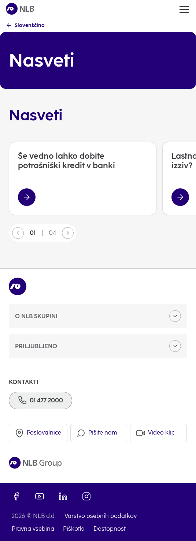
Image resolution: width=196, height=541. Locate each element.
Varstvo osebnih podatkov (100, 515)
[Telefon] (40, 400)
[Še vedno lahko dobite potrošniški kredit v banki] (27, 197)
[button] (68, 233)
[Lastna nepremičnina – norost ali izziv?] (180, 197)
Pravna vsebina (33, 528)
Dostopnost (109, 528)
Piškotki (74, 528)
